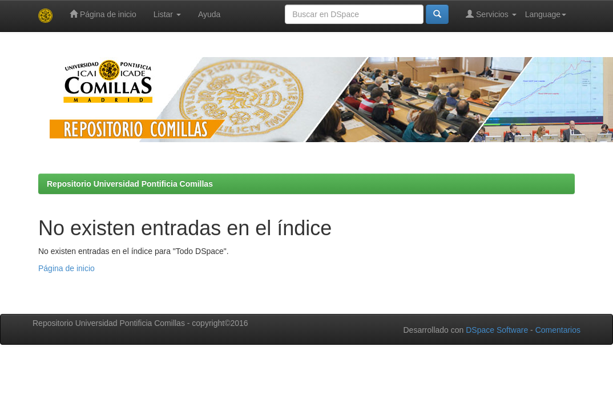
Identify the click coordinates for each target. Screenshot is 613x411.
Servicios (491, 14)
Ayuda (209, 14)
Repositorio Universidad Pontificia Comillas (130, 183)
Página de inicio (103, 14)
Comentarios (557, 330)
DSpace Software (497, 330)
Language (545, 14)
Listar (167, 14)
